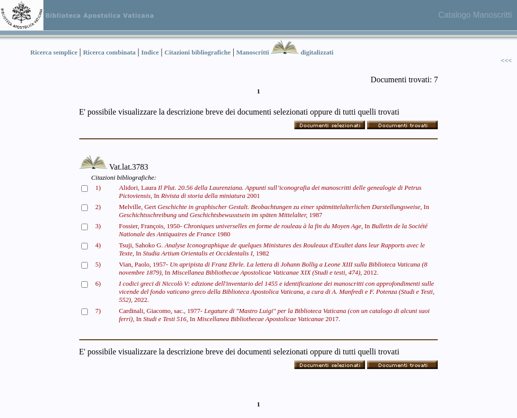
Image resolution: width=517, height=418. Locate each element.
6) (98, 283)
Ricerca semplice (53, 52)
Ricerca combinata (109, 52)
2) (98, 207)
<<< (506, 60)
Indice (150, 52)
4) (98, 245)
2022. (276, 291)
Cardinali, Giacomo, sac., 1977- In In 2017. (274, 315)
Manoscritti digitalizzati (284, 52)
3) (98, 226)
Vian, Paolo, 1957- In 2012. (273, 268)
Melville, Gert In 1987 (274, 211)
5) (98, 264)
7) (98, 311)
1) (98, 187)
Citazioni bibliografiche (198, 52)
